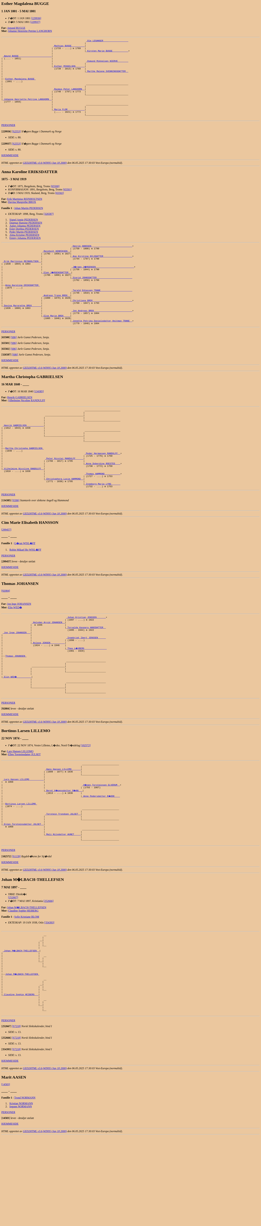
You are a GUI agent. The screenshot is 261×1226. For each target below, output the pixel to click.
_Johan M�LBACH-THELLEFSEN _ (21, 1029)
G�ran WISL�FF (24, 589)
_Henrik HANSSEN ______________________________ (101, 262)
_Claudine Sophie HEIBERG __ (20, 1080)
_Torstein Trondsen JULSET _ (63, 883)
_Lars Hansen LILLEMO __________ (23, 843)
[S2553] (16, 147)
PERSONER (8, 140)
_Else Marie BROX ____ (56, 344)
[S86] (14, 367)
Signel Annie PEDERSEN (23, 235)
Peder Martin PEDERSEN (23, 247)
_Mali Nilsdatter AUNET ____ (63, 908)
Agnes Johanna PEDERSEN (24, 241)
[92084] (5, 637)
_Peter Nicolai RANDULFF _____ (64, 499)
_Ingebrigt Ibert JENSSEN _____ (86, 688)
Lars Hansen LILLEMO (20, 812)
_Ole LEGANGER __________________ (107, 41)
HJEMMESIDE (9, 171)
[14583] (5, 1174)
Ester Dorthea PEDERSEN (24, 244)
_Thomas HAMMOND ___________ (102, 517)
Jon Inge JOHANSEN (19, 650)
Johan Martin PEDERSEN (28, 223)
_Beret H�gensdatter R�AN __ (64, 856)
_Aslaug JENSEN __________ (48, 694)
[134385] (39, 421)
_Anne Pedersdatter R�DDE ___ (101, 862)
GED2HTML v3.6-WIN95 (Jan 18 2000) (45, 178)
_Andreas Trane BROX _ (56, 320)
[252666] (49, 976)
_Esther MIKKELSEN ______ (69, 71)
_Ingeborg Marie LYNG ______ (102, 529)
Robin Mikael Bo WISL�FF (25, 596)
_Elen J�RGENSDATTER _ (57, 292)
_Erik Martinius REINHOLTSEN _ (22, 280)
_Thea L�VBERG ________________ (86, 700)
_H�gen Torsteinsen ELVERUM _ (101, 849)
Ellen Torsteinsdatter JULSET (24, 815)
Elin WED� (15, 653)
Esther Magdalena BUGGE (20, 86)
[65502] (59, 208)
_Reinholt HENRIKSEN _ (56, 268)
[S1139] (16, 931)
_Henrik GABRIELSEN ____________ (23, 459)
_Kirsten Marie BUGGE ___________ (107, 53)
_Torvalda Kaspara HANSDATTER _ (86, 676)
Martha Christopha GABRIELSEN (24, 486)
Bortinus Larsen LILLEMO (21, 871)
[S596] (15, 546)
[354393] (49, 997)
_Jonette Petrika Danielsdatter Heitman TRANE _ (101, 350)
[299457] (6, 576)
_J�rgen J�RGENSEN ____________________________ (103, 286)
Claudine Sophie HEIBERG (23, 986)
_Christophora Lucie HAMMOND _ (64, 523)
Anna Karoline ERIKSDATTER (22, 308)
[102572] (86, 806)
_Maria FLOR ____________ (69, 123)
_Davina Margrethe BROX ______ (22, 332)
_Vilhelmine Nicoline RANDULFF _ (23, 511)
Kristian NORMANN (21, 1193)
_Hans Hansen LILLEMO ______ (63, 831)
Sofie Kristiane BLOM (26, 992)
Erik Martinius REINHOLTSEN (24, 214)
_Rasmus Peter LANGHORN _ (69, 99)
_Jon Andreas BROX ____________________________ (101, 338)
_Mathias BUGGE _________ (69, 47)
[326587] (49, 229)
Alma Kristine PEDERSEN (24, 250)
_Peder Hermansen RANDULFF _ (102, 492)
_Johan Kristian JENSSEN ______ (86, 664)
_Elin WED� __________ (17, 734)
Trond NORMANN (24, 1187)
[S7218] (16, 1116)
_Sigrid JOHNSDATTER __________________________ (101, 298)
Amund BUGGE (16, 27)
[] (6, 147)
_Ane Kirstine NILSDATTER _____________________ (101, 274)
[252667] (13, 972)
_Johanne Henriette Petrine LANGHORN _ (27, 111)
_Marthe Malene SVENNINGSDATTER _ (107, 77)
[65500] (55, 202)
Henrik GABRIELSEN (19, 427)
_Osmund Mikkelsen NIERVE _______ (107, 65)
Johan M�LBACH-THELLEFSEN (26, 982)
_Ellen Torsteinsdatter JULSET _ (23, 895)
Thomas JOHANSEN (15, 709)
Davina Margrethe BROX (22, 217)
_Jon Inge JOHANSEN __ (17, 682)
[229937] (35, 22)
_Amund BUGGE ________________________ (27, 59)
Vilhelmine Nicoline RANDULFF (26, 430)
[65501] (67, 205)
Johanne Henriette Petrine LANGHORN (30, 31)
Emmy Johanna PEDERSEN (25, 253)
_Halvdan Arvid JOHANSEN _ (48, 670)
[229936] (36, 18)
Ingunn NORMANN (20, 1196)
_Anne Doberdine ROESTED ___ (102, 505)
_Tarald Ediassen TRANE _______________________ (101, 314)
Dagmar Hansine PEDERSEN (25, 238)
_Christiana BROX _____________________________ (101, 326)
